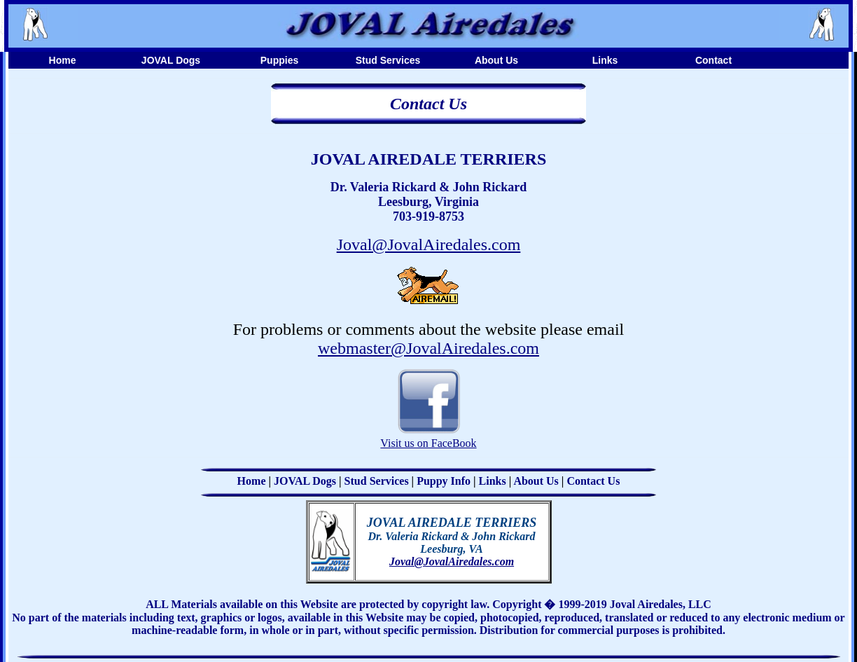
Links (605, 60)
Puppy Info (444, 481)
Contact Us (593, 481)
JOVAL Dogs (170, 60)
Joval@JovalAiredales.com (429, 244)
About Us (496, 60)
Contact (713, 60)
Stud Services (388, 60)
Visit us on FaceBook (428, 443)
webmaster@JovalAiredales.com (428, 348)
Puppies (279, 60)
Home (62, 60)
